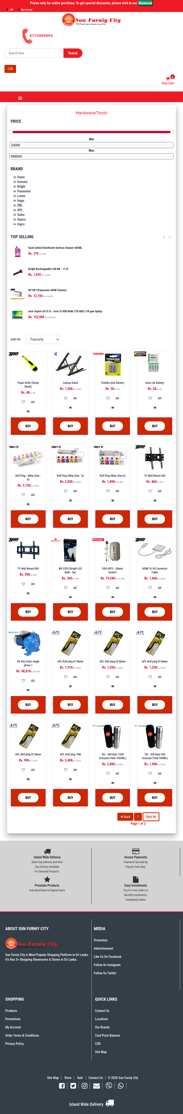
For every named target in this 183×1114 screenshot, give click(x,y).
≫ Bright (19, 186)
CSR (10, 69)
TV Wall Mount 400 (154, 475)
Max (91, 150)
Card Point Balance (107, 1035)
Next (169, 236)
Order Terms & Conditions (22, 1035)
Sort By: (16, 339)
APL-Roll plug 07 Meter (70, 661)
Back (125, 817)
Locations (101, 1019)
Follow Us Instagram (107, 965)
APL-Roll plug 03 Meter (155, 661)
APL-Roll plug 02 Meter (28, 754)
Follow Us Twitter (105, 973)
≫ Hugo (18, 200)
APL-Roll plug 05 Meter (113, 661)
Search (72, 53)
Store (67, 1078)
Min (91, 139)
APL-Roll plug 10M (70, 754)
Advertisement (103, 948)
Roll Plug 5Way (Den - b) (70, 475)
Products (11, 1011)
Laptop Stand (70, 383)
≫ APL (18, 210)
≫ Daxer (19, 177)
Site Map (101, 1052)
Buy (24, 426)
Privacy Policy (14, 1044)
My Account (24, 9)
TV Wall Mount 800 (28, 568)
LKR (10, 9)
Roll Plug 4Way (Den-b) (112, 475)
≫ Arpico (19, 219)
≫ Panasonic (22, 191)
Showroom (145, 3)
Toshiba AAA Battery (112, 383)
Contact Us (102, 1011)
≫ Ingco (19, 224)
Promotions (13, 1019)
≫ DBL (18, 205)
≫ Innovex (20, 182)
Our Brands (102, 1027)
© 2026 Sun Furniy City (122, 1078)
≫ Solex (19, 215)
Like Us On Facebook (107, 957)
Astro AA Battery (154, 383)
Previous (164, 236)
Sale (80, 1078)
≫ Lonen (19, 196)
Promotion (101, 940)
